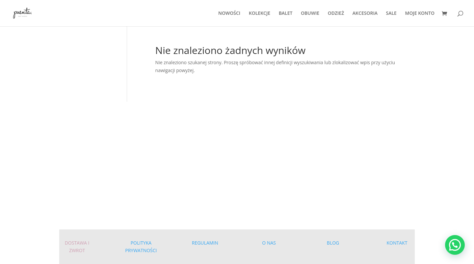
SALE (391, 13)
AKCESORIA (365, 13)
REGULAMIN (205, 243)
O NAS (269, 243)
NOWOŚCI (229, 13)
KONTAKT (397, 243)
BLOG (333, 243)
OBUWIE (310, 13)
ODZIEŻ (336, 13)
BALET (286, 13)
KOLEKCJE (259, 13)
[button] (455, 245)
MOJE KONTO (419, 13)
